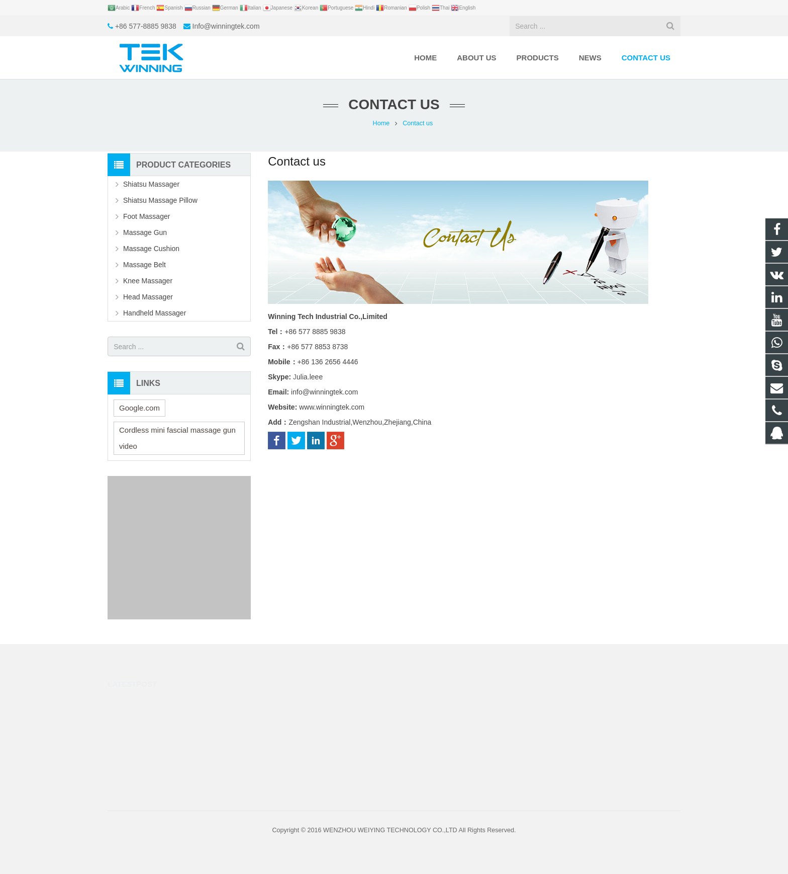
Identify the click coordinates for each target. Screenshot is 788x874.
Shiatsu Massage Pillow (160, 200)
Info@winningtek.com (226, 26)
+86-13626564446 (438, 716)
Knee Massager (147, 281)
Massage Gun (145, 232)
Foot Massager (146, 216)
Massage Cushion (151, 249)
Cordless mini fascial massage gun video (177, 438)
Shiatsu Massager (151, 184)
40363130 (427, 701)
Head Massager (148, 297)
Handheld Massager (154, 313)
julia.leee (424, 760)
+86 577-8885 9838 (145, 26)
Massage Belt (144, 265)
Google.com (139, 408)
